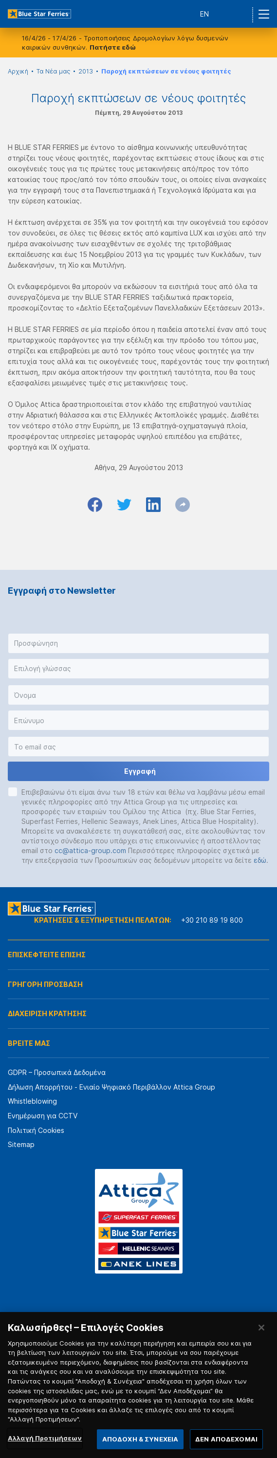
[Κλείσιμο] (261, 1338)
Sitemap (21, 1144)
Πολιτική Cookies (36, 1130)
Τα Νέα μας (53, 71)
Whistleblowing (32, 1101)
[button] (138, 643)
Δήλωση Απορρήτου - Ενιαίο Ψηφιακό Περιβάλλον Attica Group (111, 1087)
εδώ (260, 860)
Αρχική (18, 71)
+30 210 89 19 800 (212, 920)
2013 (85, 71)
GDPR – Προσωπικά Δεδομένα (57, 1072)
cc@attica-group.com (90, 850)
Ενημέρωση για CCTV (42, 1116)
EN (204, 14)
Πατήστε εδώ (113, 47)
